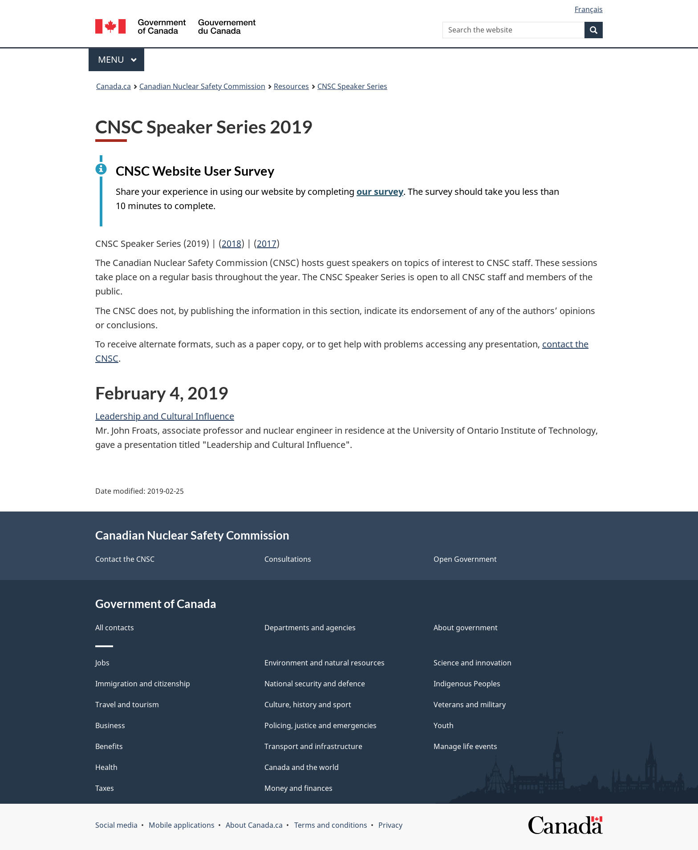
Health (106, 767)
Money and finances (298, 788)
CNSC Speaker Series (352, 86)
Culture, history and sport (307, 704)
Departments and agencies (310, 627)
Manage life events (465, 746)
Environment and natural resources (324, 663)
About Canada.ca (254, 825)
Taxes (104, 788)
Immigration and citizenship (142, 684)
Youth (444, 725)
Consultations (287, 559)
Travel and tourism (127, 704)
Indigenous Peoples (467, 684)
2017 (266, 244)
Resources (291, 86)
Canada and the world (301, 767)
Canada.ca (113, 86)
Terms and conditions (330, 825)
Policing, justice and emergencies (320, 725)
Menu (117, 59)
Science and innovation (472, 663)
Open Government (465, 559)
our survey (380, 191)
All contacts (114, 627)
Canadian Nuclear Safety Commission (202, 86)
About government (466, 627)
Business (110, 725)
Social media (116, 825)
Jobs (102, 663)
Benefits (109, 746)
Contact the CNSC (124, 559)
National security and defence (314, 684)
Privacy (390, 825)
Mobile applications (182, 825)
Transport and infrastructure (313, 746)
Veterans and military (470, 704)
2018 (231, 244)
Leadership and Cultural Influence (164, 416)
